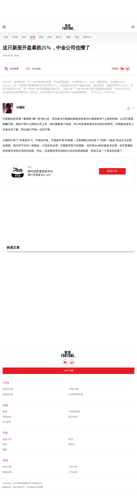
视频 (68, 37)
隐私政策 (7, 472)
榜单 (32, 37)
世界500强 (8, 389)
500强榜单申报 (76, 394)
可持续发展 (74, 411)
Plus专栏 (7, 422)
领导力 (59, 37)
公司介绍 (73, 467)
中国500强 (74, 389)
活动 (24, 37)
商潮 (5, 411)
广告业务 (73, 472)
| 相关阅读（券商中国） (103, 92)
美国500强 (8, 394)
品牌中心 (87, 37)
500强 (15, 37)
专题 (76, 37)
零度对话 (7, 417)
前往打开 (112, 171)
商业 (41, 37)
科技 (49, 37)
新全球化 (73, 417)
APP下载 (68, 370)
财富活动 (7, 439)
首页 (6, 37)
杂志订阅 (7, 467)
